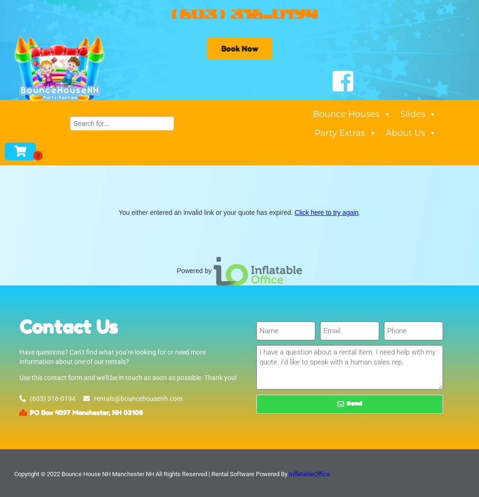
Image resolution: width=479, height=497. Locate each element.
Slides (419, 114)
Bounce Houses (352, 114)
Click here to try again (326, 212)
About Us (411, 133)
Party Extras (345, 133)
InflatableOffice (309, 474)
